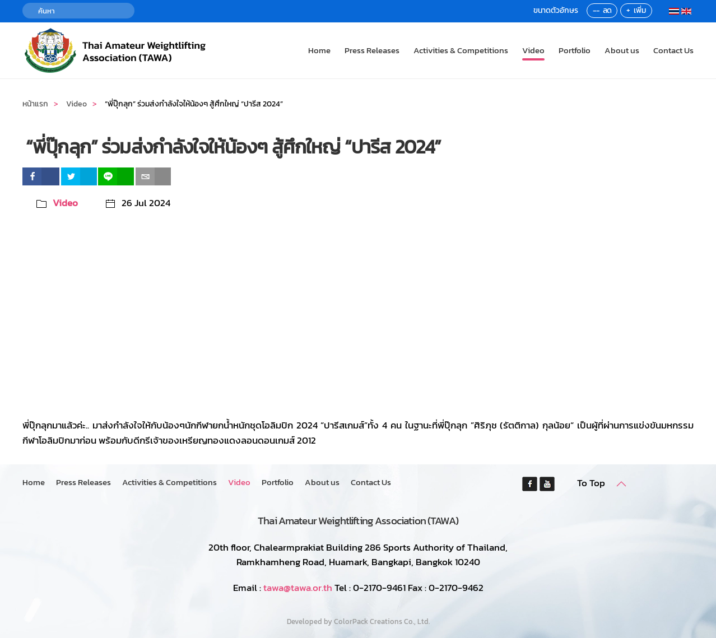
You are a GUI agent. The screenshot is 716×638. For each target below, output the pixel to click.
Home (319, 50)
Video (533, 50)
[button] (621, 484)
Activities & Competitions (460, 50)
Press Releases (372, 50)
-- (596, 10)
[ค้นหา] (78, 10)
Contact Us (673, 50)
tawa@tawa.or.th (297, 587)
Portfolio (575, 50)
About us (622, 50)
